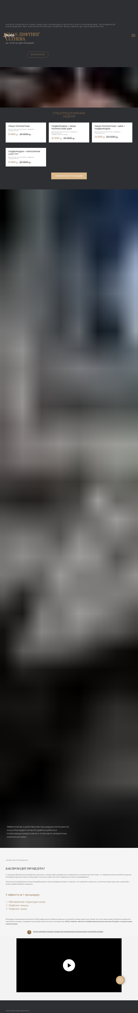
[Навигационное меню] (133, 35)
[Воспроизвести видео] (69, 965)
